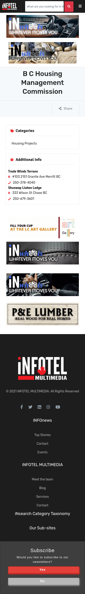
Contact (42, 444)
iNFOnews (42, 420)
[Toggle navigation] (83, 6)
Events (42, 452)
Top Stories (42, 435)
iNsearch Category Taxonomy (42, 513)
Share (65, 109)
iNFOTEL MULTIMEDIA (33, 391)
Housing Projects (24, 143)
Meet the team (42, 479)
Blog (42, 488)
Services (42, 497)
